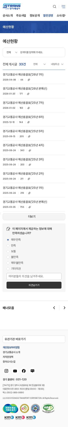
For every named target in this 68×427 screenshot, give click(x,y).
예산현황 (8, 27)
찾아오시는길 (9, 361)
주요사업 (21, 15)
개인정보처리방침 (11, 347)
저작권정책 (8, 356)
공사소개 (8, 15)
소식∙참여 (62, 15)
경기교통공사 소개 (11, 352)
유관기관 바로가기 (15, 339)
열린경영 (48, 15)
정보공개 (35, 15)
